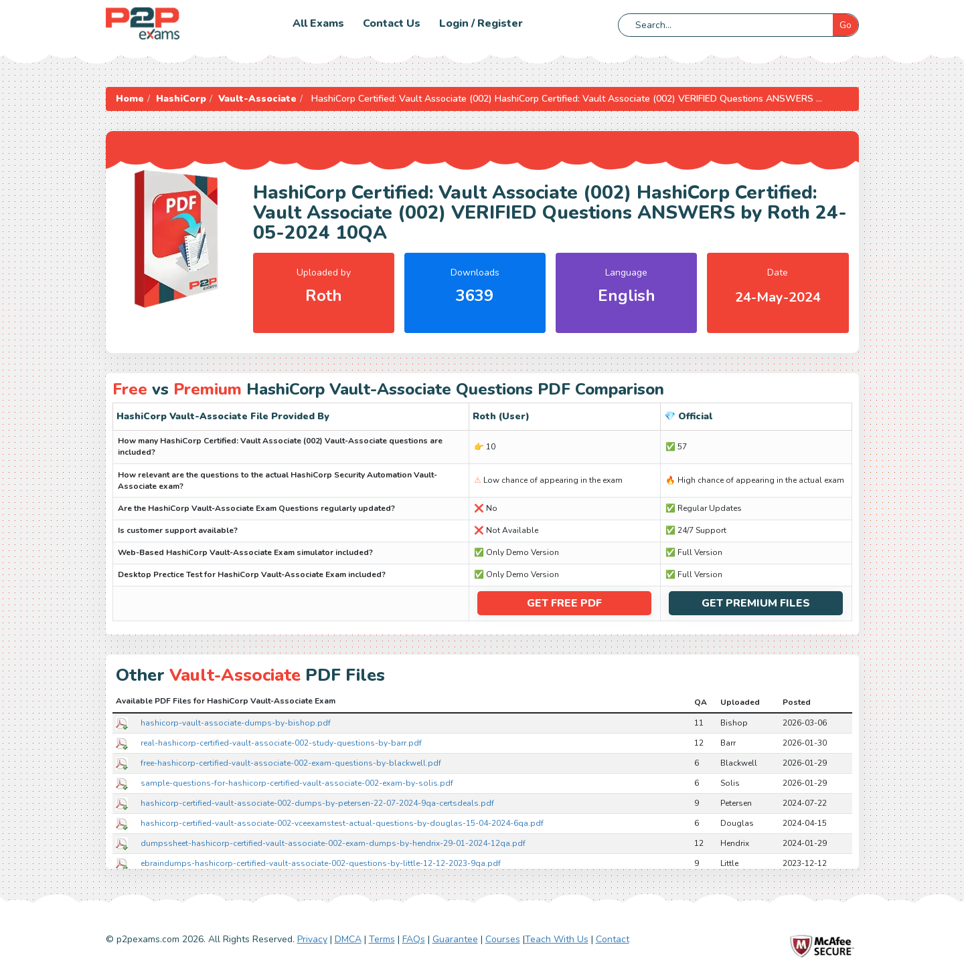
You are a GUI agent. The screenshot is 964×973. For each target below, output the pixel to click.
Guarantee (455, 939)
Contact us (391, 23)
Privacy (312, 939)
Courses (502, 939)
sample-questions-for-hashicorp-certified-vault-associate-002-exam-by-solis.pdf (297, 782)
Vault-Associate (257, 98)
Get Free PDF (564, 603)
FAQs (413, 939)
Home (130, 98)
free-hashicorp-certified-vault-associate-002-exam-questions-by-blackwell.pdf (291, 762)
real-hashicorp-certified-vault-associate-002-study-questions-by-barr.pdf (281, 742)
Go (845, 25)
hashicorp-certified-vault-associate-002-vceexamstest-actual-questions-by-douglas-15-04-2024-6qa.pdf (342, 822)
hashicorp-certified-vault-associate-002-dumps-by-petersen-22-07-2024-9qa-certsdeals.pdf (317, 802)
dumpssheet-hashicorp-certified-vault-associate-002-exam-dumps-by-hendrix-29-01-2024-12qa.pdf (333, 842)
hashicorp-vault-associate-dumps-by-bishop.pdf (236, 722)
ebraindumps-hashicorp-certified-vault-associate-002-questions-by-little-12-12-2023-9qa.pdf (321, 862)
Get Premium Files (756, 603)
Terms (382, 939)
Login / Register (481, 23)
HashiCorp (181, 98)
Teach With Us (556, 939)
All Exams (318, 23)
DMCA (348, 939)
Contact (612, 939)
